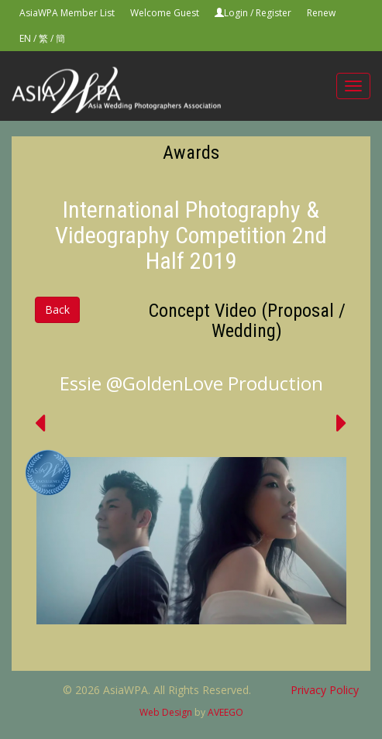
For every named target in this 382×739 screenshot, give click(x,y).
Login (236, 12)
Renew (321, 12)
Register (273, 12)
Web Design (165, 712)
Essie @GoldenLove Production (191, 383)
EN (25, 38)
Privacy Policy (325, 689)
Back (57, 309)
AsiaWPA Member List (67, 12)
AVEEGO (225, 712)
